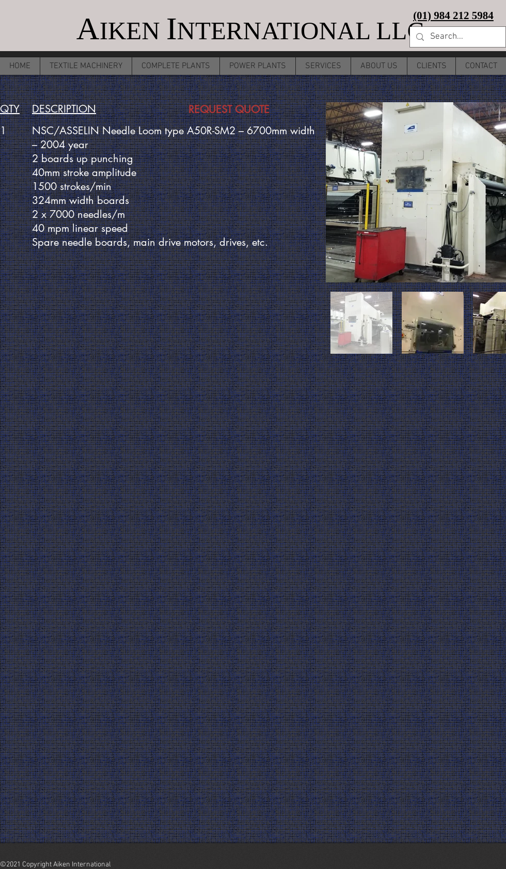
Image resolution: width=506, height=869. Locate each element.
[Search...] (457, 37)
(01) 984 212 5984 (453, 15)
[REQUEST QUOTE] (229, 109)
